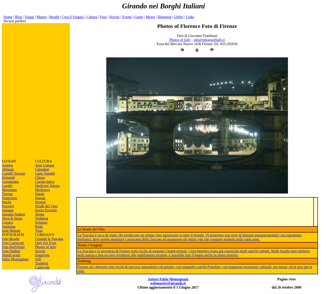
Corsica (7, 222)
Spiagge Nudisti (13, 214)
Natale (40, 194)
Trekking (41, 218)
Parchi (6, 202)
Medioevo (42, 190)
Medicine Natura (47, 186)
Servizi (40, 251)
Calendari (42, 169)
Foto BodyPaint (13, 247)
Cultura (92, 17)
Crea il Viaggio (73, 17)
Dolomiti (8, 177)
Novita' (114, 17)
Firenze (7, 194)
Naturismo (9, 198)
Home (7, 17)
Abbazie (8, 169)
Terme (39, 214)
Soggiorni (42, 255)
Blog (18, 17)
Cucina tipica (44, 182)
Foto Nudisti (11, 251)
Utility (178, 17)
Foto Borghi (11, 239)
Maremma (9, 190)
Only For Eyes (45, 243)
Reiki (39, 226)
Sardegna (8, 226)
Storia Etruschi (46, 210)
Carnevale (42, 267)
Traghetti (41, 263)
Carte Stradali (45, 173)
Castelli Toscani (13, 173)
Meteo (150, 17)
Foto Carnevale (13, 243)
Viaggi (29, 17)
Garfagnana (10, 182)
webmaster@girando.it (168, 283)
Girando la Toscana (49, 239)
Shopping (164, 17)
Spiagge (8, 210)
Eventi (127, 17)
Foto (103, 17)
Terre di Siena (12, 218)
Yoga (38, 231)
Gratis (138, 17)
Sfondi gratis (11, 255)
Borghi (54, 17)
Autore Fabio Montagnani (168, 279)
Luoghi (7, 186)
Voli (38, 259)
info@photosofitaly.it (209, 40)
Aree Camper (44, 165)
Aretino (7, 165)
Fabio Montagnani (15, 259)
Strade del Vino (46, 206)
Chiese (40, 177)
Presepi (40, 202)
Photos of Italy (45, 247)
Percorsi (8, 206)
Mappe (42, 17)
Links (190, 17)
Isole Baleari (11, 231)
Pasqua (40, 198)
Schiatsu (41, 222)
